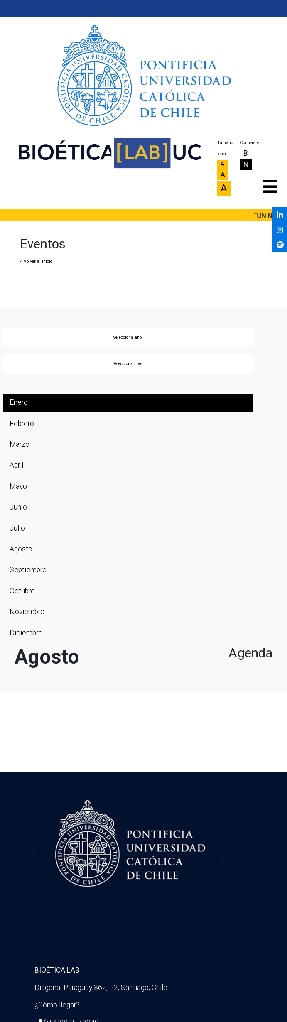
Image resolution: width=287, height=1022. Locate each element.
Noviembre (27, 612)
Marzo (19, 444)
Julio (17, 528)
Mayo (18, 486)
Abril (16, 465)
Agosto (21, 549)
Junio (18, 507)
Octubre (22, 591)
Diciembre (26, 633)
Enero (19, 402)
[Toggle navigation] (269, 184)
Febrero (22, 423)
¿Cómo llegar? (57, 1005)
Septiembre (28, 570)
